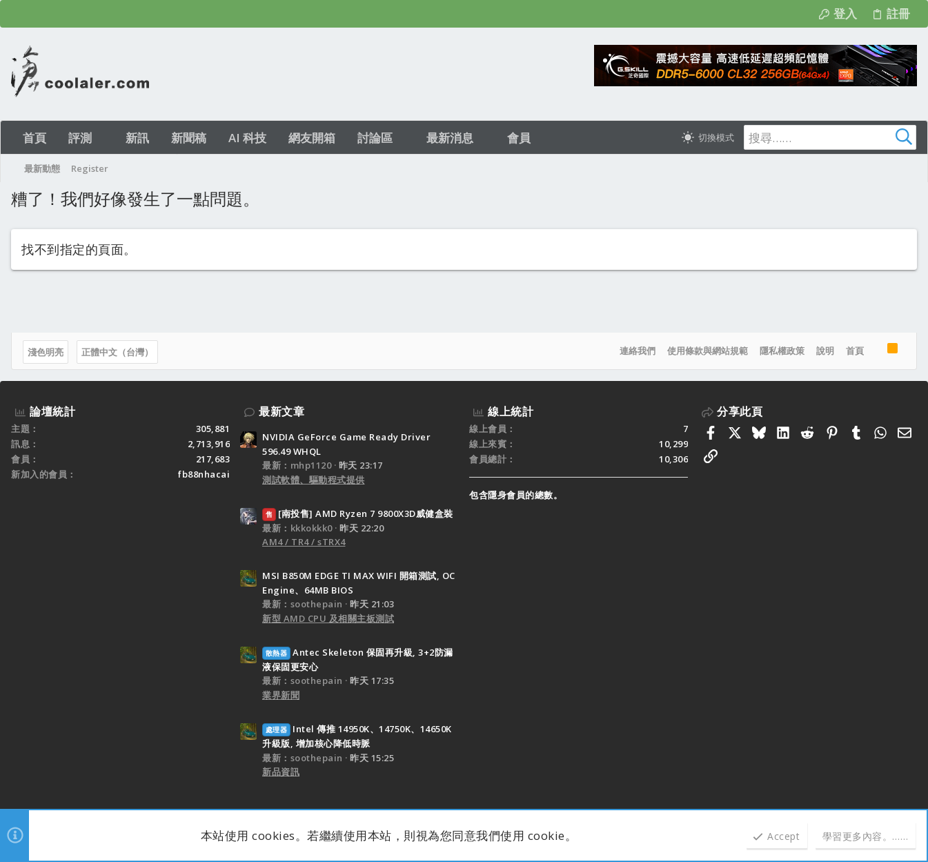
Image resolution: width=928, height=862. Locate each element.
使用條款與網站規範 (707, 350)
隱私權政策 (782, 350)
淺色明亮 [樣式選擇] (45, 352)
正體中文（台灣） (117, 352)
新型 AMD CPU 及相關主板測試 (328, 618)
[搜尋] (830, 137)
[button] (104, 137)
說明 (825, 350)
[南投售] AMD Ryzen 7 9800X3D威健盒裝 (357, 513)
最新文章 (281, 411)
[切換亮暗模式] (708, 137)
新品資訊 (280, 771)
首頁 (855, 350)
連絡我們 (637, 350)
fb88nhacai (204, 474)
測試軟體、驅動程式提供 (313, 479)
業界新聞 (280, 695)
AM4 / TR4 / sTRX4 (304, 542)
